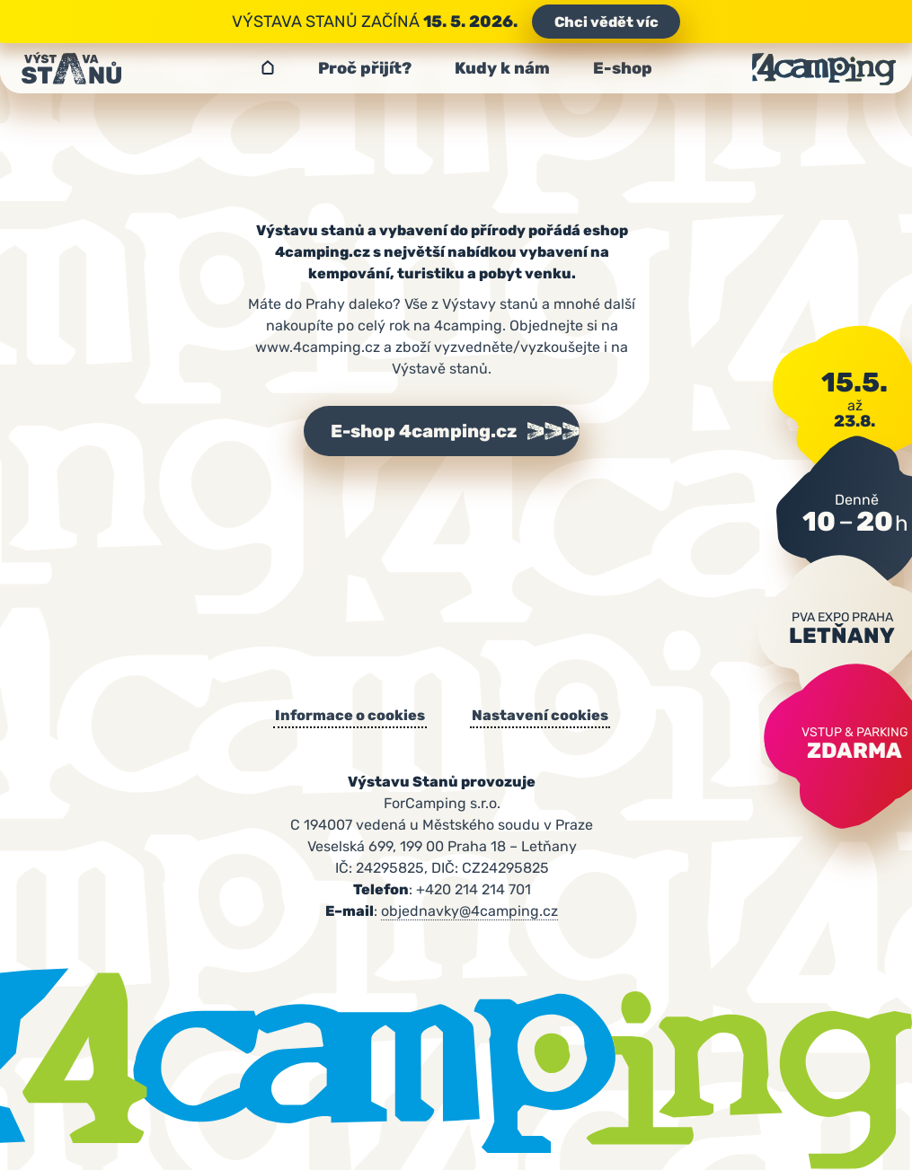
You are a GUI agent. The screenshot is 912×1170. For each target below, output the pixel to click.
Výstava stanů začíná (456, 21)
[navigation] (456, 68)
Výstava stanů (268, 68)
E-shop (622, 68)
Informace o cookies (350, 715)
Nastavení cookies (540, 715)
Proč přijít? (365, 68)
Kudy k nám (502, 68)
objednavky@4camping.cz (469, 910)
